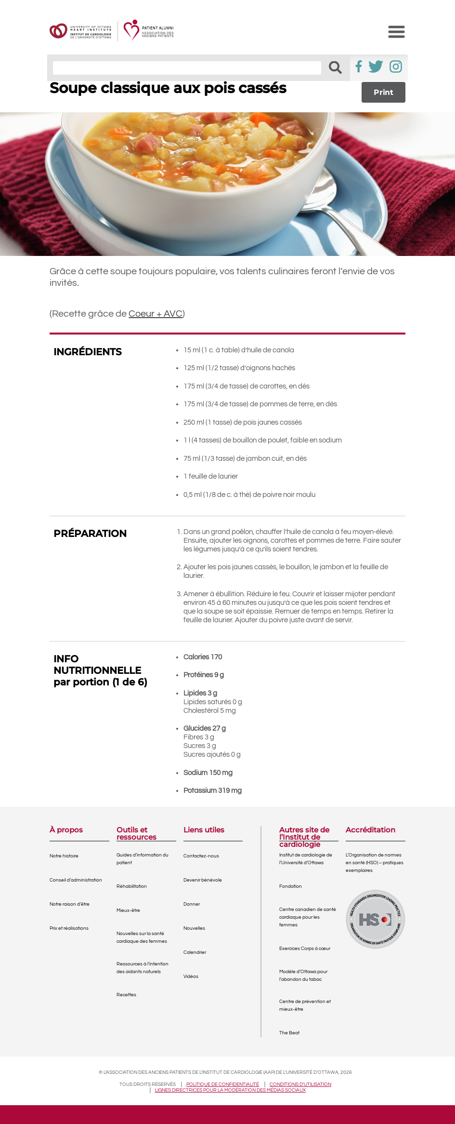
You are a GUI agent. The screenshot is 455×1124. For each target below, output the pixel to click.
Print (383, 92)
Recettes (126, 994)
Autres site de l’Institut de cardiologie (304, 833)
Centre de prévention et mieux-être (305, 1005)
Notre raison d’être (70, 904)
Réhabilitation (132, 886)
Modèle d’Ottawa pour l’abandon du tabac (303, 975)
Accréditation (370, 830)
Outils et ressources (136, 833)
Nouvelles (194, 928)
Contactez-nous (201, 856)
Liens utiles (203, 830)
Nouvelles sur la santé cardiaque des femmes (142, 937)
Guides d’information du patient (143, 859)
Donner (191, 904)
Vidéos (190, 976)
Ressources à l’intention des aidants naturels (143, 968)
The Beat (289, 1032)
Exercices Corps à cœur (304, 948)
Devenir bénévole (202, 880)
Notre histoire (64, 856)
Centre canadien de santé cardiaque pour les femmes (307, 917)
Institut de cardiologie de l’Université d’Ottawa (305, 859)
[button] (335, 67)
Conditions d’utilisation (300, 1084)
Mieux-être (128, 910)
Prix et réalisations (69, 928)
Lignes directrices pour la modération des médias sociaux (230, 1090)
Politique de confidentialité (222, 1084)
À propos (66, 830)
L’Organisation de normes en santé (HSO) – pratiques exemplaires (374, 863)
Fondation (290, 886)
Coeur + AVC (155, 314)
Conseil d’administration (76, 880)
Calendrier (194, 952)
